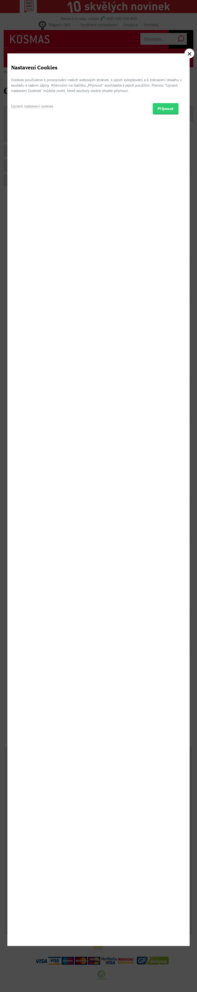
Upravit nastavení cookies (32, 520)
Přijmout (166, 522)
